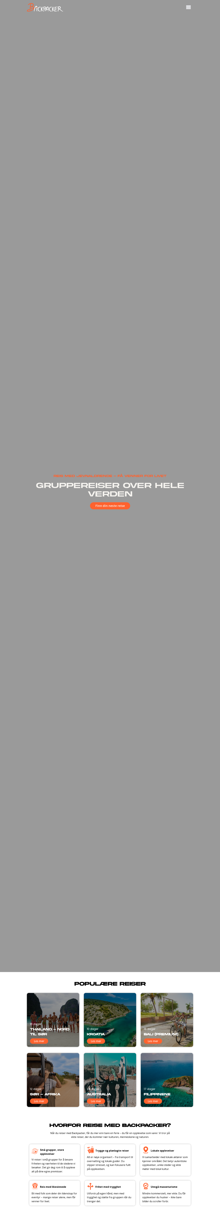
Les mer (39, 1041)
